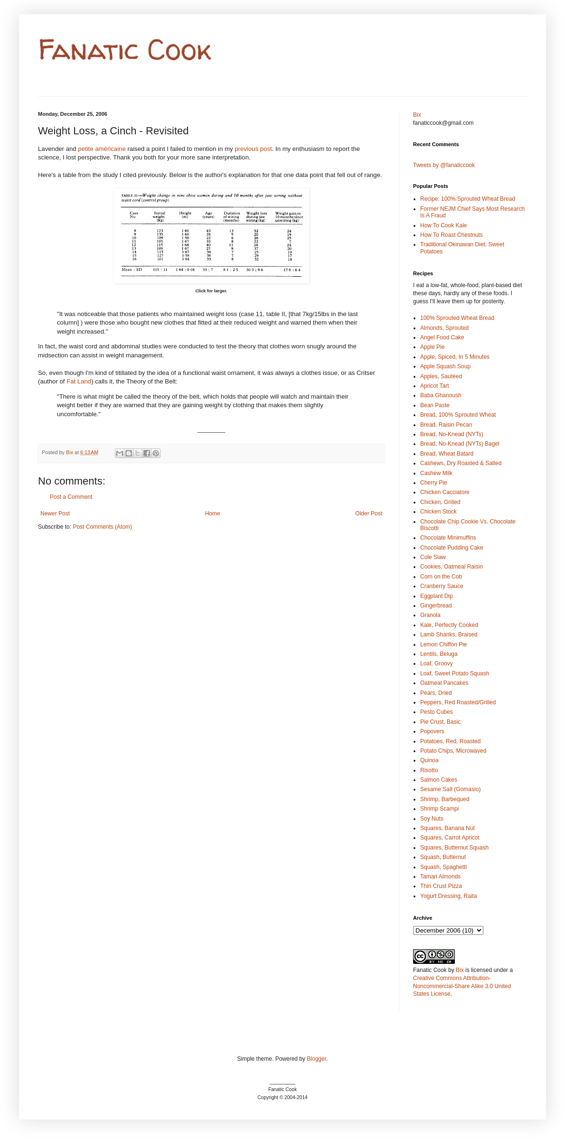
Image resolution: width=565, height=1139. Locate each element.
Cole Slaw (433, 557)
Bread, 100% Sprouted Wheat (458, 414)
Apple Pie (432, 347)
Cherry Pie (433, 482)
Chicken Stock (438, 511)
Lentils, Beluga (439, 654)
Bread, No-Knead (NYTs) (451, 434)
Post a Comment (71, 497)
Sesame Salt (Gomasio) (450, 789)
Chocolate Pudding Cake (451, 547)
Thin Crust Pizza (441, 886)
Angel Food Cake (442, 337)
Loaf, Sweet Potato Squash (454, 673)
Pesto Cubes (436, 712)
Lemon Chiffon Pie (443, 644)
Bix (417, 115)
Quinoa (429, 760)
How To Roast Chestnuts (451, 235)
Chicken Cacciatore (445, 492)
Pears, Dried (436, 693)
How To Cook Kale (443, 225)
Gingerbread (436, 605)
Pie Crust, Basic (440, 722)
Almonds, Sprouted (444, 328)
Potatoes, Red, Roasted (450, 741)
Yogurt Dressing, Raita (448, 896)
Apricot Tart (434, 386)
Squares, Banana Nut (447, 828)
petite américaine (101, 148)
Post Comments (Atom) (102, 526)
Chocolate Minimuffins (448, 537)
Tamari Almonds (440, 876)
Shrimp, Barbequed (444, 799)
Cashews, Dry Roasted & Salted (460, 463)
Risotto (429, 770)
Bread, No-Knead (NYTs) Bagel (459, 443)
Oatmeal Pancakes (444, 683)
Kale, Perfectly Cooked (449, 625)
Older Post (368, 513)
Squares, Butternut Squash (454, 847)
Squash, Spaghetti (443, 867)
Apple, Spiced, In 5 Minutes (455, 357)
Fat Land (78, 381)
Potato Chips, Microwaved (453, 750)
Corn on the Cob (441, 576)
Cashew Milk (436, 473)
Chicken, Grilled (440, 502)
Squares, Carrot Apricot (450, 837)
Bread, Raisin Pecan (446, 424)
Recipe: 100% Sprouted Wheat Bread (467, 199)
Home (212, 513)
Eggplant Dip (436, 596)
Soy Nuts (431, 818)
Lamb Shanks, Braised (449, 634)
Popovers (432, 731)
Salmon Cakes (438, 779)
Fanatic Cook (124, 49)
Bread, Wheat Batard (446, 453)
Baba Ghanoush (440, 395)
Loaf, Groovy (436, 663)
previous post (253, 148)
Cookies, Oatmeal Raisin (451, 566)
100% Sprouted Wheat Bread (457, 318)
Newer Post (55, 513)
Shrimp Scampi (439, 808)
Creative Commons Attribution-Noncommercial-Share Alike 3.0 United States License (462, 986)
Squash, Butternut (443, 857)
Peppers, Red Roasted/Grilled (458, 702)
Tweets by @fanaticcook (444, 165)
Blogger (316, 1058)
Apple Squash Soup (445, 366)
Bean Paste (435, 405)
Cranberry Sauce (441, 586)
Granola (430, 615)
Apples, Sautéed (441, 376)
